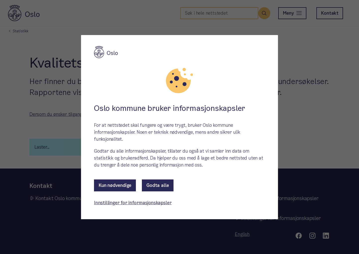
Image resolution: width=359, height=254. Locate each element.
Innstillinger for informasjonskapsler (133, 203)
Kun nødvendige (114, 185)
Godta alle (157, 185)
